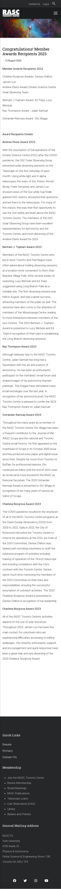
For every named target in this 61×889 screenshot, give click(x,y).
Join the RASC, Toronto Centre (25, 777)
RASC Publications (18, 793)
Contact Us (34, 4)
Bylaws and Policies (19, 814)
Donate (7, 744)
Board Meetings (17, 788)
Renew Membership (19, 783)
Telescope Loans (17, 798)
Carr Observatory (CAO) (21, 803)
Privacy (7, 750)
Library (11, 809)
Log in (46, 4)
